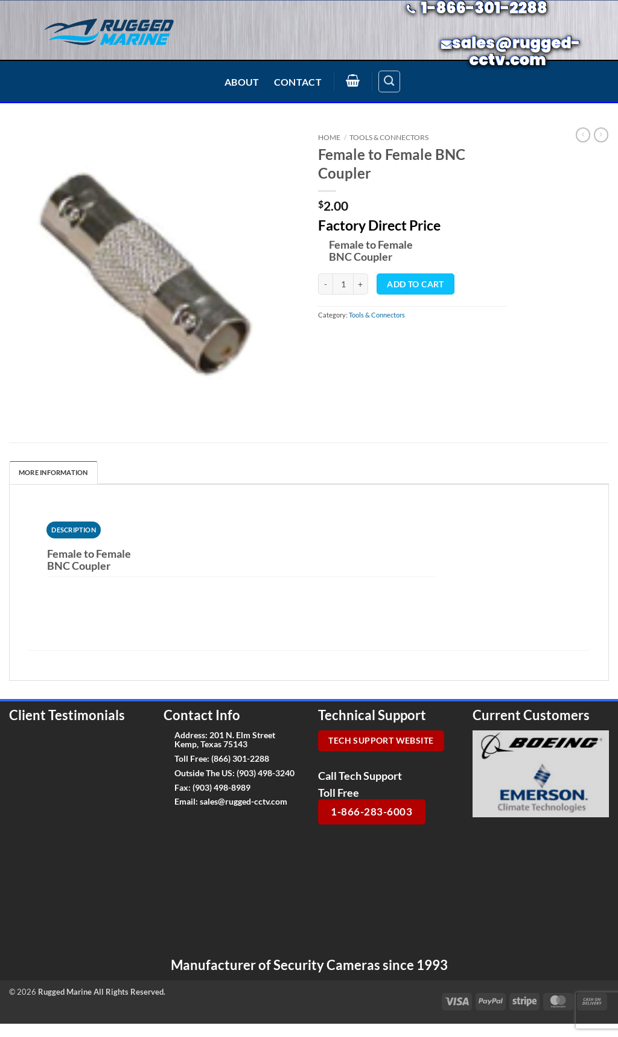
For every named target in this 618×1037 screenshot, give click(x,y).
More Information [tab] (53, 472)
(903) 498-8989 (221, 787)
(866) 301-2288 (240, 758)
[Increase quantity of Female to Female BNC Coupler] (361, 284)
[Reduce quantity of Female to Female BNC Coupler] (325, 284)
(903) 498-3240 (266, 773)
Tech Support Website (380, 740)
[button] (353, 80)
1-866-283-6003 (371, 811)
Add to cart (415, 284)
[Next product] (583, 134)
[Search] (389, 81)
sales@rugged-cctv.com (243, 801)
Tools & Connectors (388, 137)
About (242, 82)
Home (329, 137)
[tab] (73, 530)
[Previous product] (601, 134)
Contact (298, 82)
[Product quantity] (343, 284)
